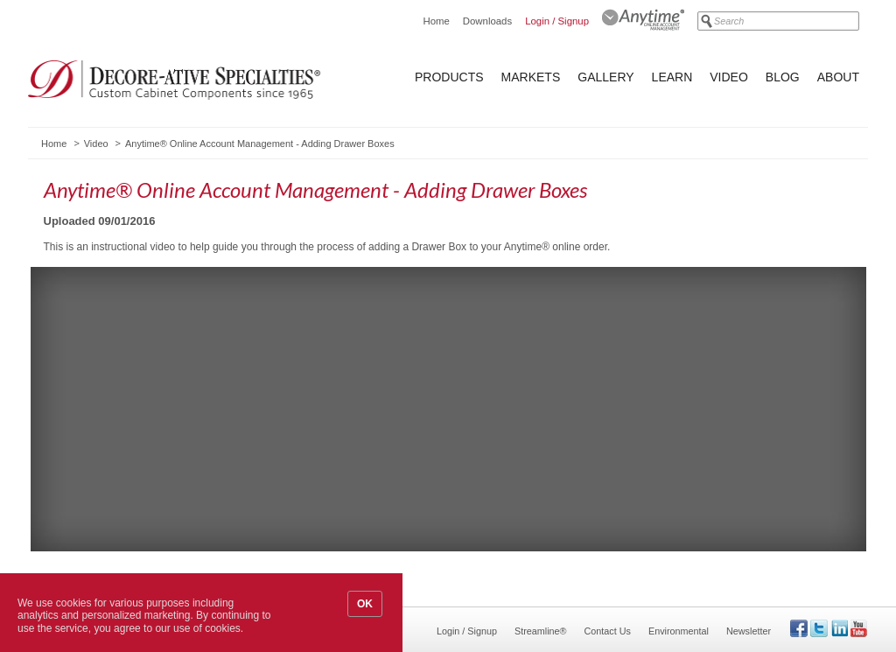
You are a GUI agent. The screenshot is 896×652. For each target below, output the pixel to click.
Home (436, 21)
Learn (672, 77)
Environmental (678, 631)
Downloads (487, 21)
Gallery (606, 77)
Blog (783, 77)
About (838, 77)
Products (449, 77)
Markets (531, 77)
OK (365, 604)
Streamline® (540, 631)
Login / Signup (557, 21)
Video (729, 77)
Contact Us (607, 631)
